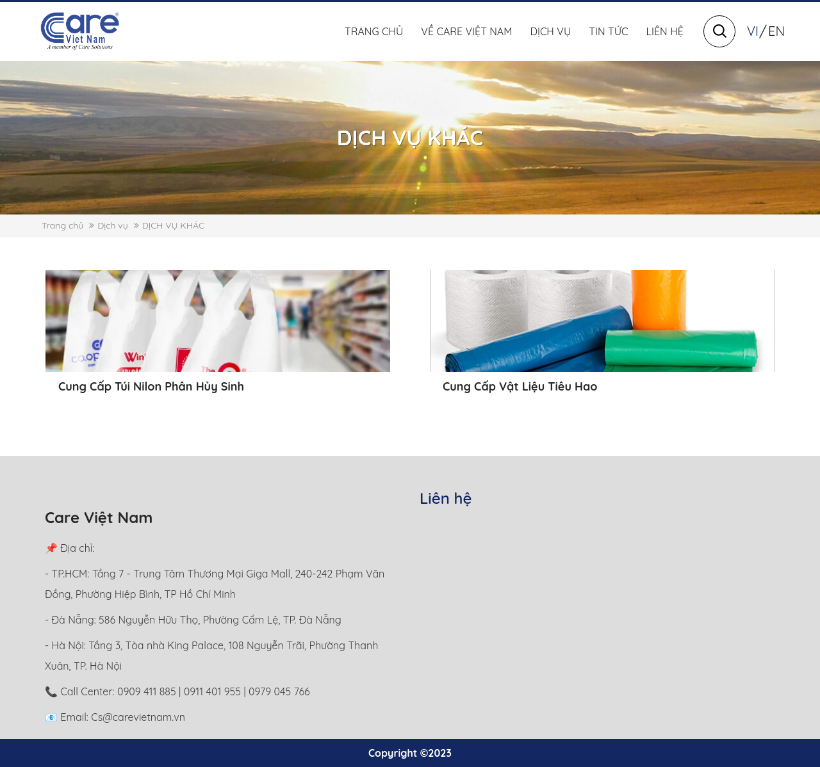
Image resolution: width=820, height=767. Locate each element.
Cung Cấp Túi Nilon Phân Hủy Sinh (151, 386)
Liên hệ (665, 31)
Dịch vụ (550, 31)
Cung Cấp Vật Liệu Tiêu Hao (520, 386)
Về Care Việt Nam (466, 31)
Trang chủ (374, 31)
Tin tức (608, 31)
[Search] (720, 31)
